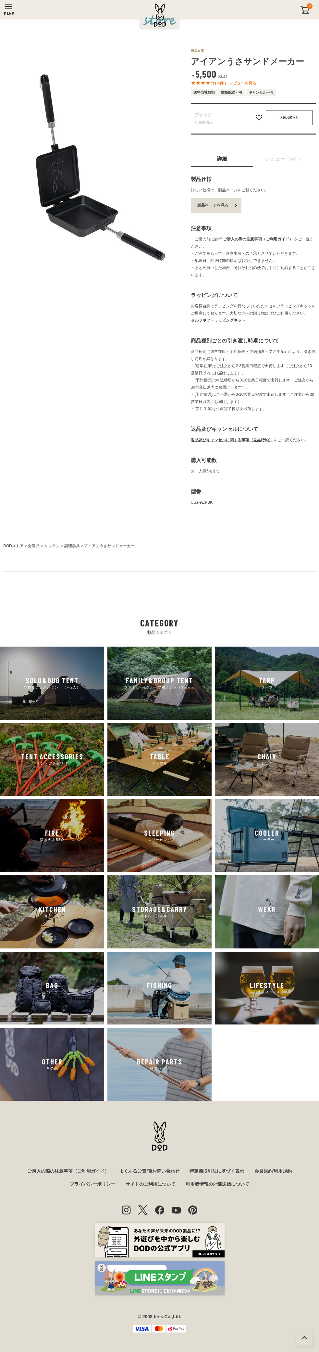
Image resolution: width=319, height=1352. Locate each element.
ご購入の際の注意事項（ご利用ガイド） (258, 239)
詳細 (222, 158)
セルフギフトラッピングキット (218, 320)
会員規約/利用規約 (273, 1171)
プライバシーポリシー (92, 1184)
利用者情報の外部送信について (217, 1184)
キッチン (52, 546)
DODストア (13, 546)
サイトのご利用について (151, 1184)
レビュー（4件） (284, 158)
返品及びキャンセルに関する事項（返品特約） (232, 440)
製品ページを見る (212, 205)
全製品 (34, 546)
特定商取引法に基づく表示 (217, 1171)
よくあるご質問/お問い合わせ (149, 1171)
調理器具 (72, 546)
